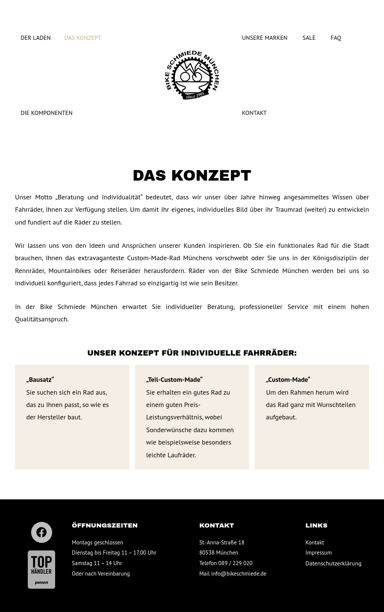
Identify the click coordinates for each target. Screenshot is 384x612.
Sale (310, 37)
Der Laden (30, 37)
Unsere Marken (266, 37)
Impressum (319, 552)
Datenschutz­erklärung (334, 563)
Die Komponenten (41, 112)
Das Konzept (72, 37)
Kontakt (255, 112)
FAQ (338, 37)
